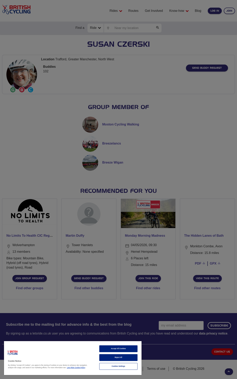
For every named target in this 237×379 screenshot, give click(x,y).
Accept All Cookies (118, 349)
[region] (73, 358)
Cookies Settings (118, 366)
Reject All (118, 357)
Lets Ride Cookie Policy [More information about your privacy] (76, 368)
